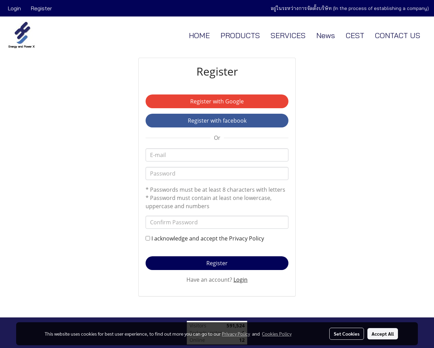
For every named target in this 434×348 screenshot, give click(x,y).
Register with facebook (217, 120)
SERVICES (288, 35)
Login (14, 8)
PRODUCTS (240, 35)
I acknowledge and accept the (205, 238)
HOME (199, 35)
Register (41, 8)
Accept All (383, 333)
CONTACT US (397, 35)
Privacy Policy (246, 238)
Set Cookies (346, 333)
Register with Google (217, 101)
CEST (355, 35)
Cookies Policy (277, 333)
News (325, 35)
